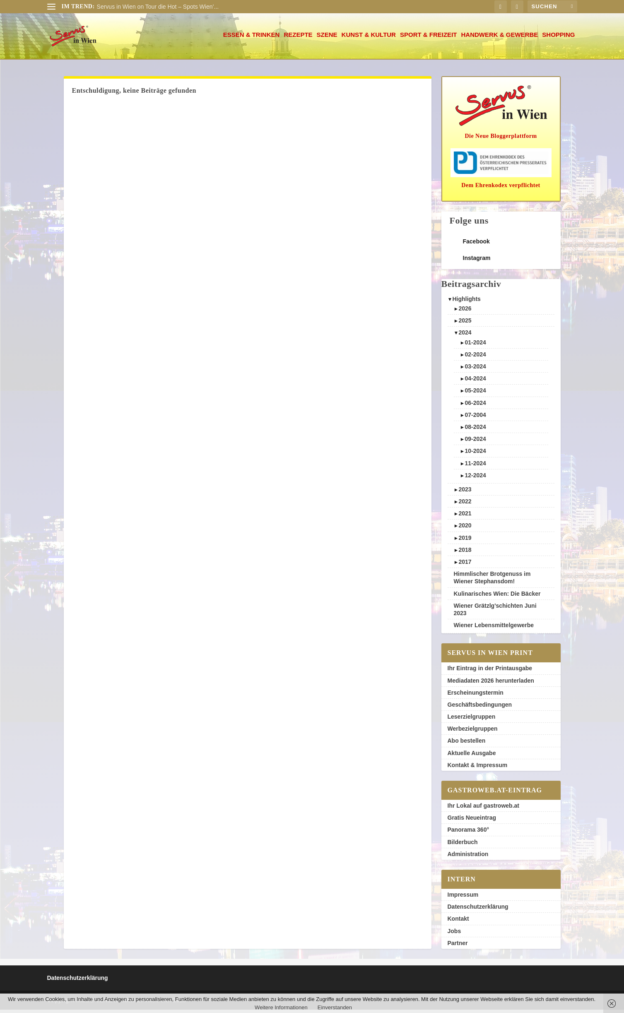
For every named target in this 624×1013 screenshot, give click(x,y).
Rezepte (298, 38)
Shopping (558, 38)
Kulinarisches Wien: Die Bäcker (497, 597)
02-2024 (475, 357)
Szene (327, 38)
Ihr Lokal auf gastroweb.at (483, 809)
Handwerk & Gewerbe (499, 38)
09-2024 (475, 442)
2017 (464, 565)
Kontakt (458, 922)
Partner (458, 946)
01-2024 (475, 345)
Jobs (454, 934)
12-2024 (475, 478)
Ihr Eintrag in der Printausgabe (490, 671)
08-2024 (475, 430)
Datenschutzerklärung (478, 910)
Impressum (463, 898)
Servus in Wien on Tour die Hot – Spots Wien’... (158, 6)
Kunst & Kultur (369, 38)
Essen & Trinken (251, 38)
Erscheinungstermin (476, 696)
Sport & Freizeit (428, 38)
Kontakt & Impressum (478, 768)
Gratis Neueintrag (472, 821)
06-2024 (475, 406)
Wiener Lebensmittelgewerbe (494, 628)
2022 (464, 504)
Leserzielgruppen (472, 720)
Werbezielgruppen (473, 732)
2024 (464, 335)
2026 (464, 311)
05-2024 (475, 393)
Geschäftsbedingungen (480, 708)
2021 (464, 516)
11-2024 (475, 466)
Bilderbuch (463, 845)
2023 (464, 492)
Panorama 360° (468, 833)
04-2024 (475, 381)
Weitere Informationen (281, 1007)
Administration (468, 857)
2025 (464, 323)
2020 (464, 528)
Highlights (466, 302)
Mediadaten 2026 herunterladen (491, 684)
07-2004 (475, 418)
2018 (464, 553)
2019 (464, 541)
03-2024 (475, 369)
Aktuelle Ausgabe (472, 756)
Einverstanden (335, 1007)
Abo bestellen (467, 744)
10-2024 (475, 454)
